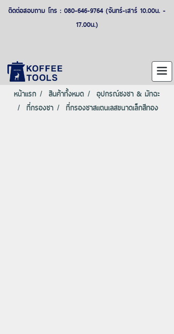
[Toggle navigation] (162, 71)
